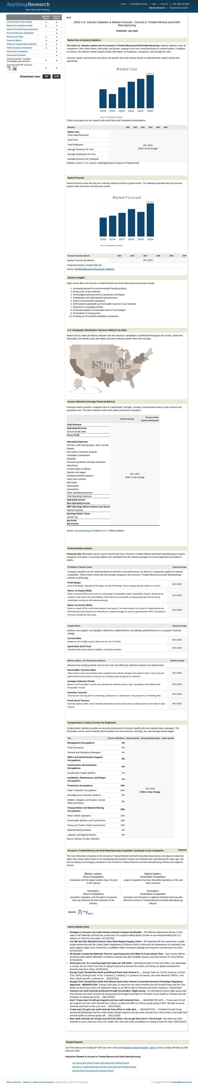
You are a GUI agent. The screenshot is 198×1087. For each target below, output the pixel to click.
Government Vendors (16, 55)
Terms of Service (13, 1082)
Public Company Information (19, 48)
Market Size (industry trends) (19, 26)
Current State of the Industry (19, 22)
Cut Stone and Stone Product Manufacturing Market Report (100, 1063)
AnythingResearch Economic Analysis (94, 269)
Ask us (153, 1047)
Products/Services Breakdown (20, 33)
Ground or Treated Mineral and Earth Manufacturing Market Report (104, 1067)
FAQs (154, 4)
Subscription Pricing (139, 4)
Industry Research (157, 8)
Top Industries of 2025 (179, 8)
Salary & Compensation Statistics (22, 44)
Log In (123, 4)
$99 (46, 76)
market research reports (136, 1047)
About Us (27, 1082)
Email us (164, 4)
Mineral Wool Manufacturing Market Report (93, 1070)
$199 (56, 76)
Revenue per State (15, 37)
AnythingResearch (83, 530)
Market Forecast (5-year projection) (22, 29)
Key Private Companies (17, 51)
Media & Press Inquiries (43, 1082)
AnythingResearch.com (181, 1082)
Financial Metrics (14, 40)
